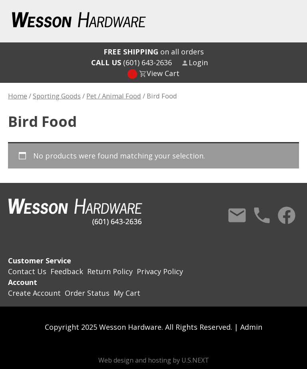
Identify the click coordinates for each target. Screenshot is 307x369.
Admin (251, 327)
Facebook (286, 215)
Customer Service (39, 260)
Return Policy (110, 271)
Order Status (87, 293)
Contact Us (237, 215)
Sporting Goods (57, 95)
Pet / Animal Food (113, 95)
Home (17, 95)
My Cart (127, 293)
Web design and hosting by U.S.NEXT (153, 360)
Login (198, 62)
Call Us (261, 215)
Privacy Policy (160, 271)
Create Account (34, 293)
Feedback (66, 271)
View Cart (163, 73)
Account (22, 282)
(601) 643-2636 (131, 62)
